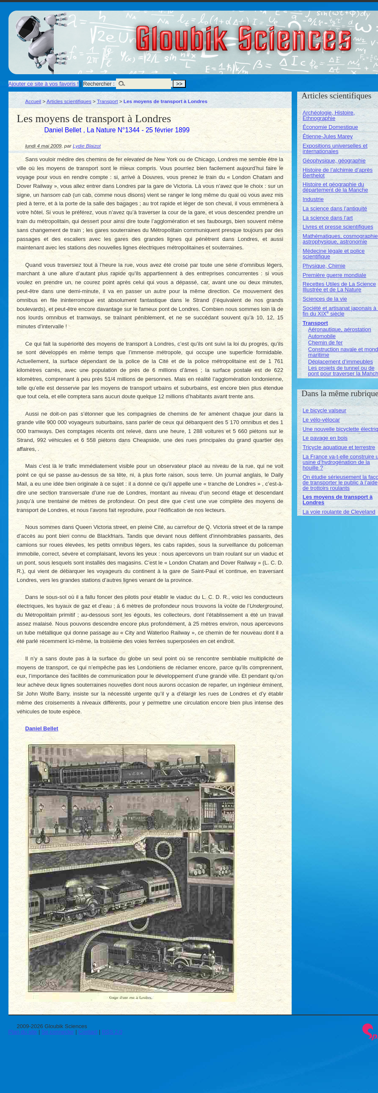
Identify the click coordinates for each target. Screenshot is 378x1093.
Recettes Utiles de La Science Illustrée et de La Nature (339, 287)
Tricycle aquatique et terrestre (339, 447)
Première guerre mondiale (334, 275)
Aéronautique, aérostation (339, 329)
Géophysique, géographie (334, 160)
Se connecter (57, 1032)
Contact (87, 1032)
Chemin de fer (325, 342)
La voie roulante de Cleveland (339, 512)
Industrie (313, 199)
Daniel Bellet (41, 728)
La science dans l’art (328, 218)
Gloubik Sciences (291, 33)
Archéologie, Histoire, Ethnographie (329, 115)
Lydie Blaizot (87, 145)
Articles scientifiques (69, 101)
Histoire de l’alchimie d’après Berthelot (337, 173)
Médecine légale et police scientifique (334, 254)
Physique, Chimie (324, 266)
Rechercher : (98, 84)
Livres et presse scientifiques (338, 227)
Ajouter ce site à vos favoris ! (43, 84)
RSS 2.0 (112, 1032)
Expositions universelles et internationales (335, 148)
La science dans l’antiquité (335, 208)
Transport (107, 101)
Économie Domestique (330, 127)
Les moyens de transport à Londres (337, 500)
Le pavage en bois (325, 438)
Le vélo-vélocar (321, 420)
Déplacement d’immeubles (340, 361)
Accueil (33, 101)
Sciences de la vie (325, 299)
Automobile (322, 336)
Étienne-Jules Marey (328, 136)
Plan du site (22, 1032)
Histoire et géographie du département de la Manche (335, 187)
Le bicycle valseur (324, 410)
